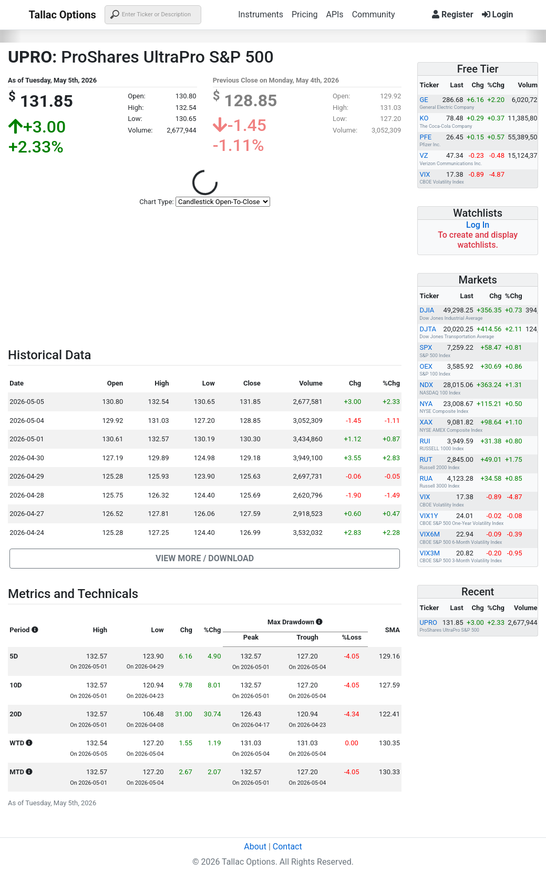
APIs (334, 14)
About (255, 847)
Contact (287, 847)
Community (373, 14)
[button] (204, 559)
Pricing (305, 14)
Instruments (260, 14)
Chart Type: (156, 202)
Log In (477, 225)
